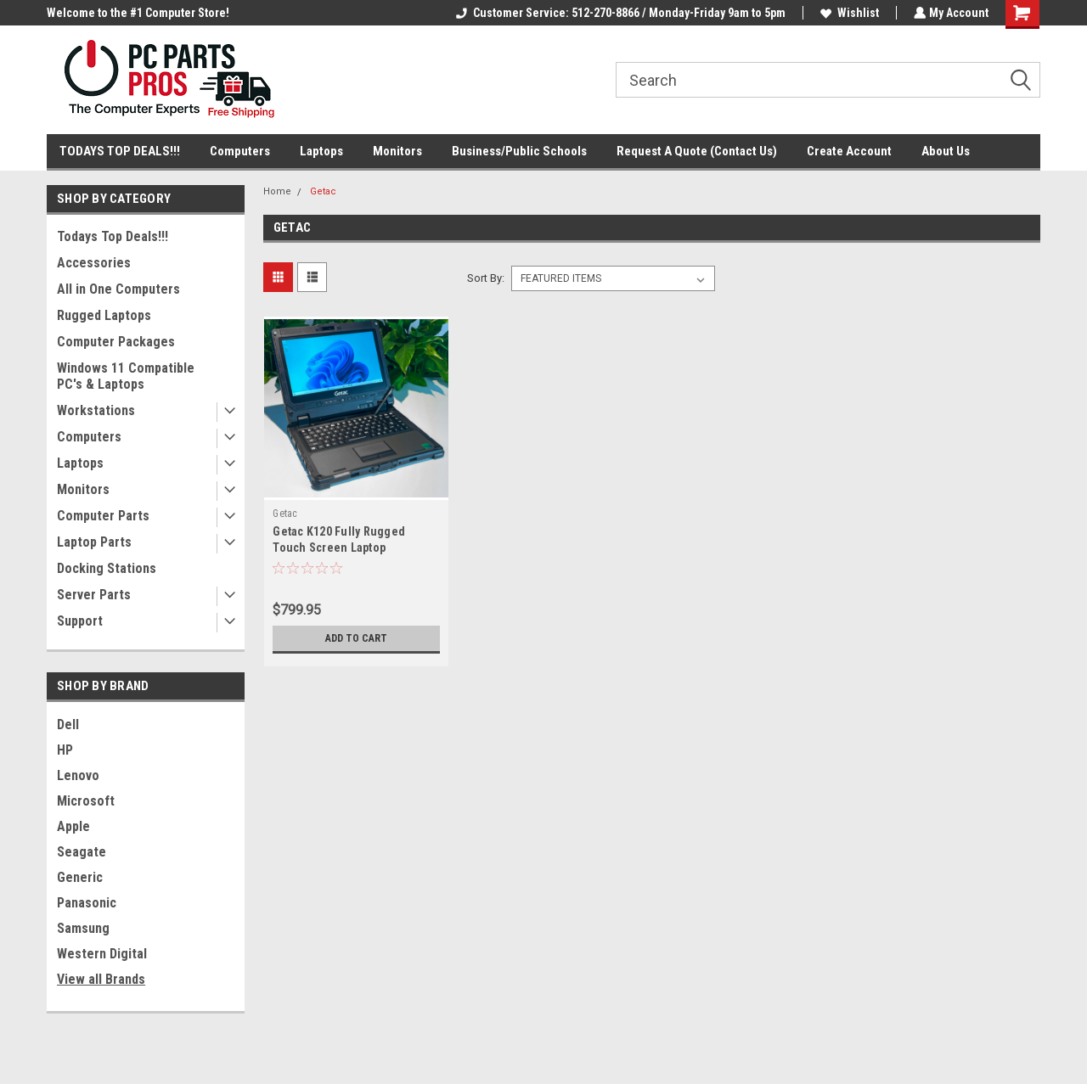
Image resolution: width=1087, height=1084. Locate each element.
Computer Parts (103, 516)
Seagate (81, 852)
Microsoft (86, 801)
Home (277, 191)
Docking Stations (106, 568)
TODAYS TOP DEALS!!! (119, 151)
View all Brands (101, 979)
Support (80, 621)
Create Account (849, 151)
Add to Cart (356, 638)
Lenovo (78, 775)
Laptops (321, 151)
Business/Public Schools (519, 151)
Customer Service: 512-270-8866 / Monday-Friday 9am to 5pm (619, 13)
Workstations (96, 410)
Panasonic (86, 903)
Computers (240, 151)
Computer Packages (116, 342)
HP (65, 750)
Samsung (83, 928)
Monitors (397, 151)
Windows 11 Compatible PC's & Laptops (125, 376)
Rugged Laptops (104, 315)
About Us (945, 151)
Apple (73, 826)
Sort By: (485, 278)
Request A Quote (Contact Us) (697, 151)
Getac (323, 191)
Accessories (94, 263)
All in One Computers (118, 289)
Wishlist (848, 13)
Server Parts (94, 595)
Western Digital (102, 954)
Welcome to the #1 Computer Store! (138, 13)
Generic (80, 877)
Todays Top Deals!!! (112, 236)
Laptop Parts (94, 542)
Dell (68, 724)
